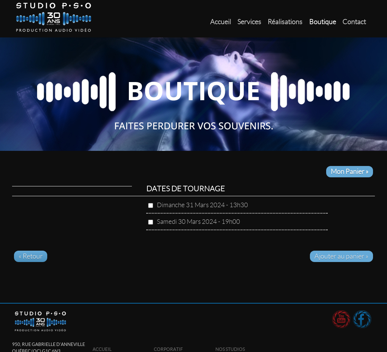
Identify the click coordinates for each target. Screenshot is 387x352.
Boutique (322, 22)
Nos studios (230, 349)
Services (249, 22)
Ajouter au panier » (341, 256)
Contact (354, 22)
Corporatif (168, 349)
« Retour (31, 256)
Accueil (220, 22)
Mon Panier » (349, 171)
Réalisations (285, 22)
